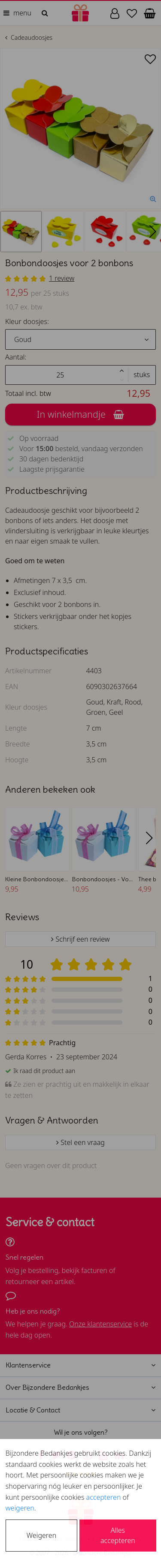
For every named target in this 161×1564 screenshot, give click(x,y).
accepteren (103, 1497)
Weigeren (41, 1535)
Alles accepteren (117, 1535)
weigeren (20, 1508)
